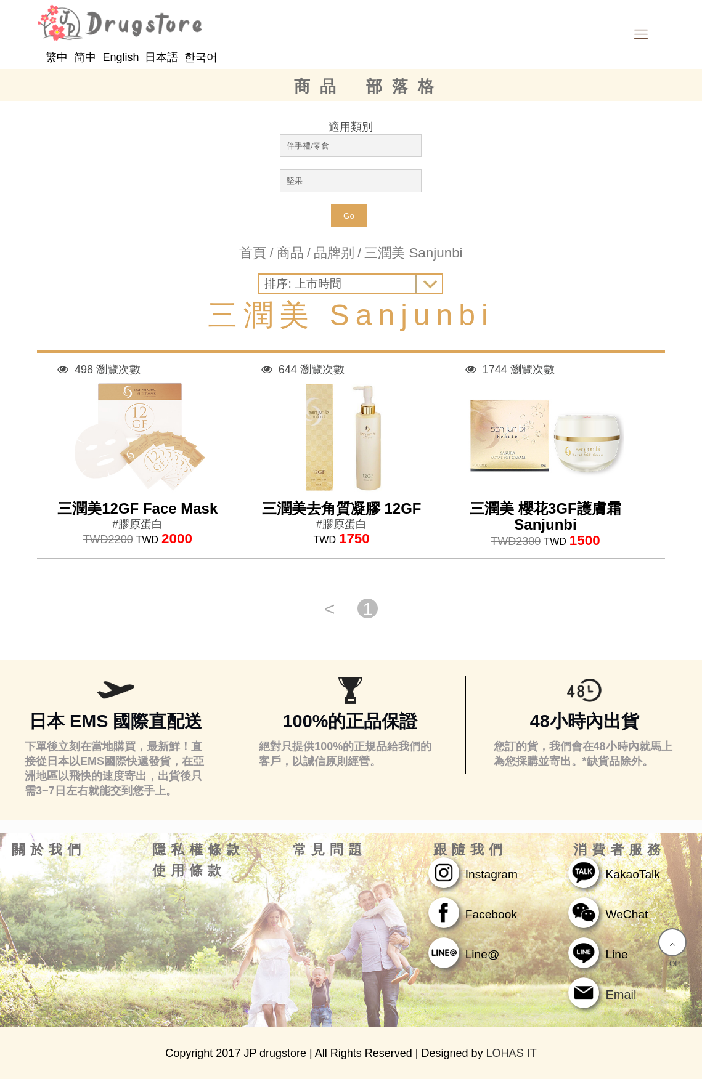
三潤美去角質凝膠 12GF (342, 508)
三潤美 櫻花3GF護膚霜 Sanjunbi (545, 516)
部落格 (405, 86)
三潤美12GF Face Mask (137, 508)
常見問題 (330, 850)
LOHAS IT (511, 1053)
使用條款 (189, 870)
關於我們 (49, 850)
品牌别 (334, 253)
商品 (320, 86)
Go (348, 215)
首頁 (252, 253)
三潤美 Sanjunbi (413, 253)
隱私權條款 (198, 850)
